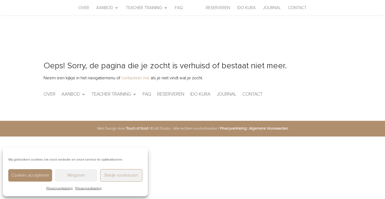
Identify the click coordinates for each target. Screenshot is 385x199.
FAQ (179, 8)
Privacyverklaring (59, 188)
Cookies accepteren (30, 175)
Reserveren (218, 8)
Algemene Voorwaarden (268, 128)
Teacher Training (144, 8)
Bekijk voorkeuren (121, 175)
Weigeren (76, 175)
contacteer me (135, 78)
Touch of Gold (137, 128)
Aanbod (104, 8)
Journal (272, 8)
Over (83, 8)
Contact (297, 8)
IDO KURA (246, 8)
